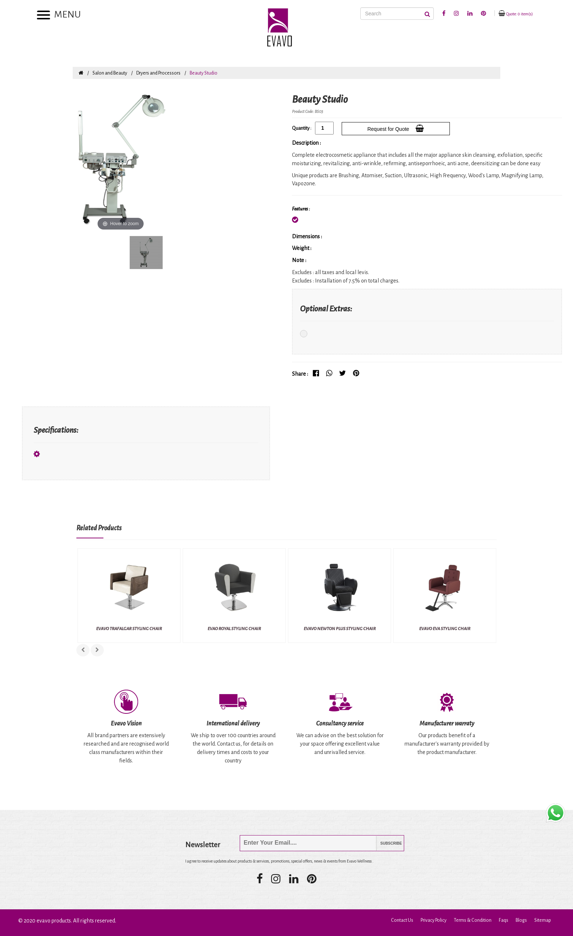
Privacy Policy (434, 920)
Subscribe (385, 843)
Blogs (521, 920)
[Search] (397, 13)
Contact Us (402, 920)
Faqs (503, 920)
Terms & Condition (473, 920)
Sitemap (542, 920)
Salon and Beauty (109, 73)
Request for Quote (395, 128)
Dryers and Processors (158, 73)
